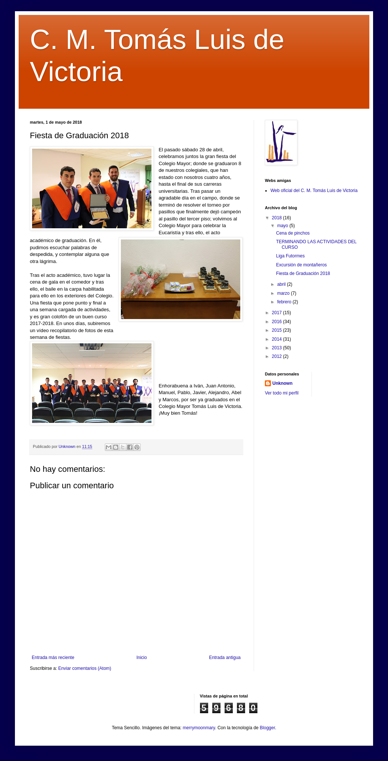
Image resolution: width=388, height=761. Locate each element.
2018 (277, 217)
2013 (277, 347)
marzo (284, 293)
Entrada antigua (225, 657)
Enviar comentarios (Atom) (84, 668)
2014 (277, 339)
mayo (283, 225)
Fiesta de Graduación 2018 (303, 273)
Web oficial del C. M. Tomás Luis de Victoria (313, 190)
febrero (284, 301)
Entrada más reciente (53, 657)
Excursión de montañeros (301, 264)
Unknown (282, 383)
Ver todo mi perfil (281, 393)
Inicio (142, 657)
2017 (277, 312)
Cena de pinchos (293, 233)
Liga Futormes (290, 256)
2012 (277, 356)
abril (282, 284)
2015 (277, 330)
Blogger (267, 727)
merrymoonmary (199, 727)
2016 (277, 321)
